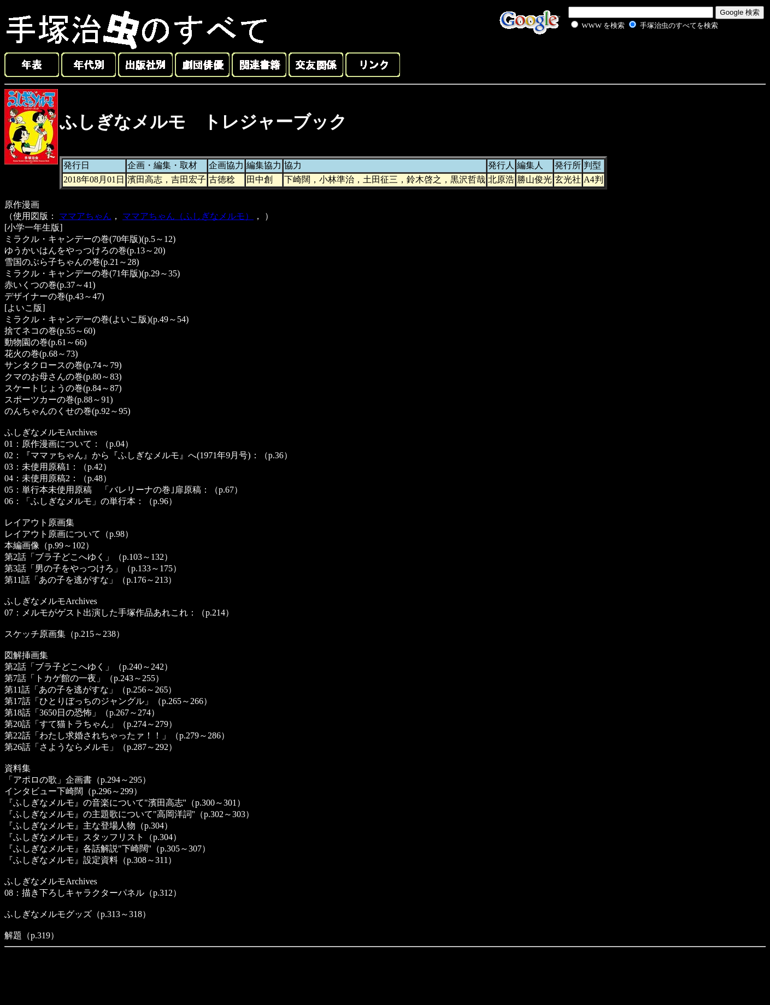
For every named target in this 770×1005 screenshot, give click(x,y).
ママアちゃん (85, 216)
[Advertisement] (632, 56)
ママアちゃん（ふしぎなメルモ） (188, 216)
